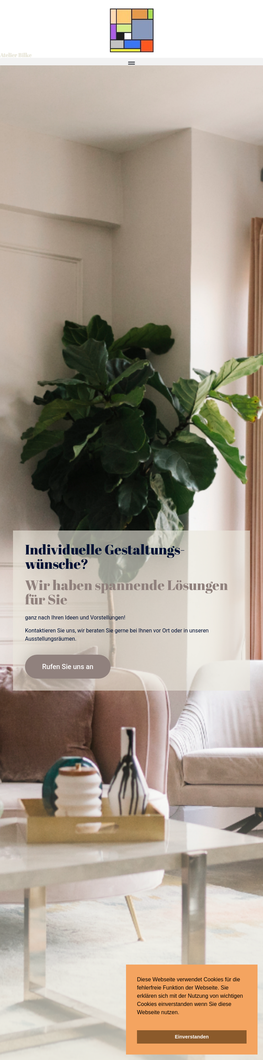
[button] (138, 1021)
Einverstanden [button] (192, 1036)
